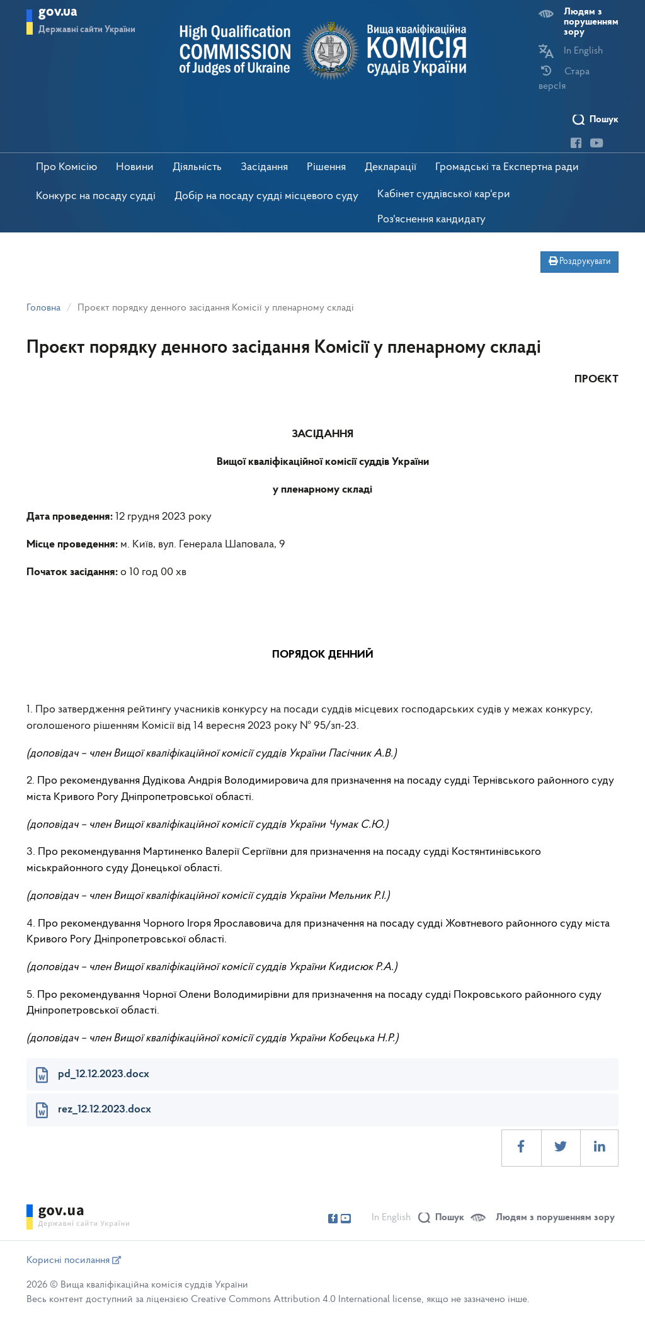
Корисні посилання (73, 1260)
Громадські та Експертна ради (507, 167)
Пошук (604, 120)
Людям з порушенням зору (591, 22)
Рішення (326, 167)
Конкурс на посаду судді (96, 196)
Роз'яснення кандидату (431, 220)
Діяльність (197, 167)
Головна (43, 308)
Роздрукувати (579, 261)
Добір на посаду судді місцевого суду (266, 196)
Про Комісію (66, 167)
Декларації (390, 167)
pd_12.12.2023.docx (103, 1074)
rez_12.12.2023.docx (104, 1110)
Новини (135, 167)
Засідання (264, 167)
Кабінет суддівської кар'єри (443, 194)
